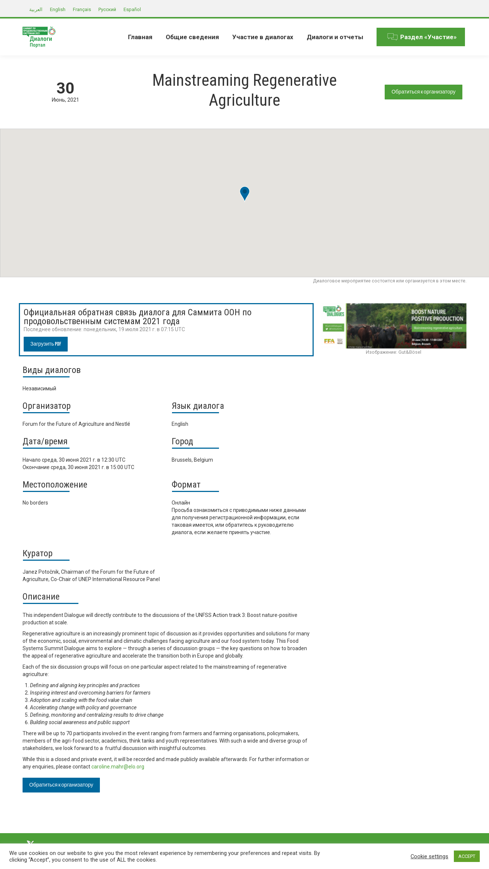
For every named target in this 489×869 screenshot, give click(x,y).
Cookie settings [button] (429, 856)
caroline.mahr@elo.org (118, 767)
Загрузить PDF (45, 344)
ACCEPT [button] (466, 856)
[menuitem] (140, 37)
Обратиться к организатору (423, 92)
